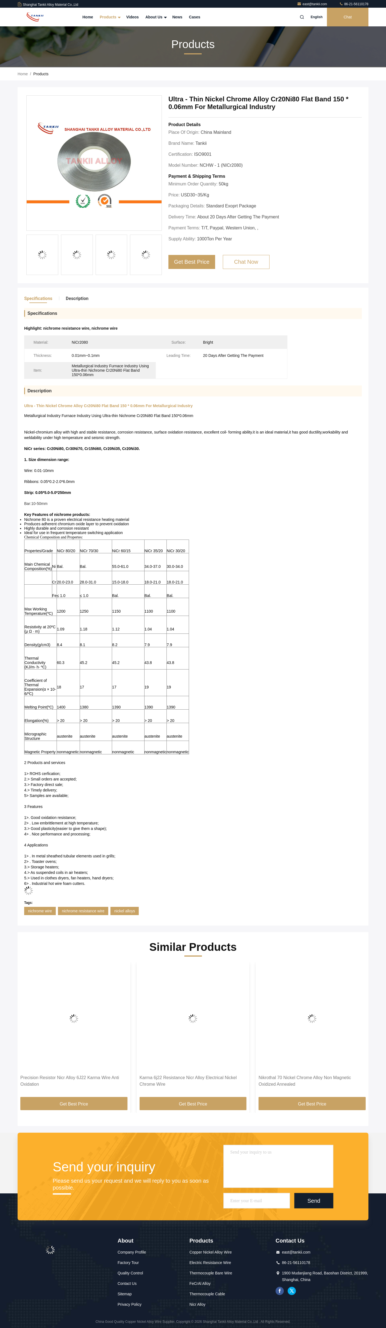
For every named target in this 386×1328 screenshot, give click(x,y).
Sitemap (125, 1294)
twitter (292, 1291)
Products (110, 17)
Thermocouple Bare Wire (210, 1273)
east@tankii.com (312, 4)
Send (313, 1201)
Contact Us (127, 1283)
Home (87, 17)
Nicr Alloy (197, 1304)
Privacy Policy (129, 1304)
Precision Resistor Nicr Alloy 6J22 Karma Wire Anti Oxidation (69, 1081)
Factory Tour (128, 1262)
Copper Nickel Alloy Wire (210, 1252)
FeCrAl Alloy (199, 1283)
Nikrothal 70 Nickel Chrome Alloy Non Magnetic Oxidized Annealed (305, 1081)
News (177, 17)
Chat (348, 17)
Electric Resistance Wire (210, 1262)
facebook (280, 1291)
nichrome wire (40, 911)
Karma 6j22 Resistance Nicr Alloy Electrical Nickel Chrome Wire (188, 1081)
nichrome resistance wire (83, 911)
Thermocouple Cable (207, 1294)
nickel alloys (124, 911)
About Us (155, 17)
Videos (132, 17)
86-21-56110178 (353, 4)
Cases (194, 17)
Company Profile (132, 1252)
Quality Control (130, 1273)
